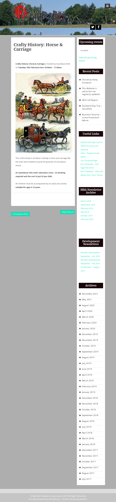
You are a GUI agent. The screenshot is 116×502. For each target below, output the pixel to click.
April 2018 (87, 432)
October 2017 (89, 461)
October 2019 (86, 215)
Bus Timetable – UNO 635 (92, 171)
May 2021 (87, 299)
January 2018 (88, 444)
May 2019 (85, 212)
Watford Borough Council (92, 142)
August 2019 (88, 357)
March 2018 (86, 201)
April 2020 (87, 311)
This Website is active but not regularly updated (91, 91)
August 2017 (88, 473)
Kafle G (83, 499)
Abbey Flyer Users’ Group (92, 175)
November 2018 (90, 403)
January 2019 (88, 392)
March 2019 (88, 380)
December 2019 (90, 334)
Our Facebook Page (89, 160)
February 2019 (87, 208)
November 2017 (90, 456)
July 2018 (86, 427)
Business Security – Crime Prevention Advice (91, 117)
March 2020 (88, 317)
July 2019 (86, 363)
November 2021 (90, 293)
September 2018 (88, 204)
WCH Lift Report (90, 100)
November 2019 (90, 340)
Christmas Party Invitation (90, 81)
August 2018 (88, 421)
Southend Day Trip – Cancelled (92, 107)
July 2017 (86, 479)
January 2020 (88, 328)
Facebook (98, 27)
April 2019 (87, 374)
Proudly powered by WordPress (44, 499)
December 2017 (90, 450)
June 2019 (87, 369)
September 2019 (90, 351)
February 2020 (87, 219)
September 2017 (90, 467)
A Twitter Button (92, 27)
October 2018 (89, 409)
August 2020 (88, 305)
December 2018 (90, 398)
